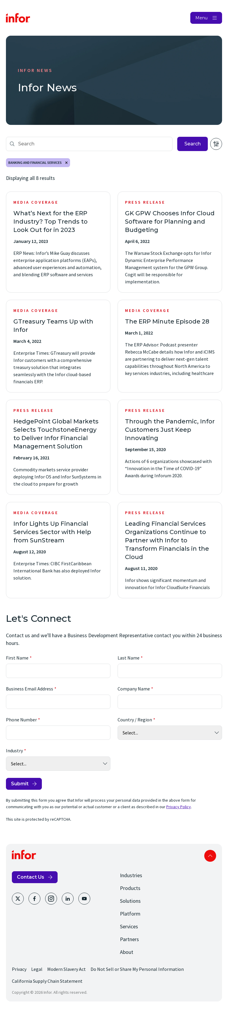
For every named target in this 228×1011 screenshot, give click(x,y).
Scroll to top (210, 856)
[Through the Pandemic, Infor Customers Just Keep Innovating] (170, 447)
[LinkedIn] (68, 899)
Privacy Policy (178, 806)
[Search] (89, 144)
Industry (14, 750)
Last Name (129, 658)
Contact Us (30, 877)
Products (130, 888)
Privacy (19, 969)
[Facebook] (34, 899)
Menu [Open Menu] (201, 18)
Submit (19, 783)
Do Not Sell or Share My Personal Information (137, 969)
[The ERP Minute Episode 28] (170, 346)
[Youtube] (84, 899)
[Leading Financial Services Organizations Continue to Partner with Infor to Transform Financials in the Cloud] (170, 550)
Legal (36, 969)
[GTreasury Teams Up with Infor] (58, 346)
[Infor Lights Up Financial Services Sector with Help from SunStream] (58, 550)
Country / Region (135, 720)
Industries (131, 875)
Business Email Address (29, 689)
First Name (17, 658)
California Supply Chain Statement (47, 981)
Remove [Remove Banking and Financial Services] (66, 162)
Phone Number (21, 720)
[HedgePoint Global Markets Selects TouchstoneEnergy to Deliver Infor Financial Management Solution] (58, 447)
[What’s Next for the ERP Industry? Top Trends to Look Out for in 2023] (58, 242)
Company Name (134, 689)
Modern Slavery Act (66, 969)
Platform (130, 913)
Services (129, 926)
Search (192, 144)
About (126, 952)
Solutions (130, 900)
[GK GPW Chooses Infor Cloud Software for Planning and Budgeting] (170, 242)
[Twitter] (18, 899)
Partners (129, 939)
